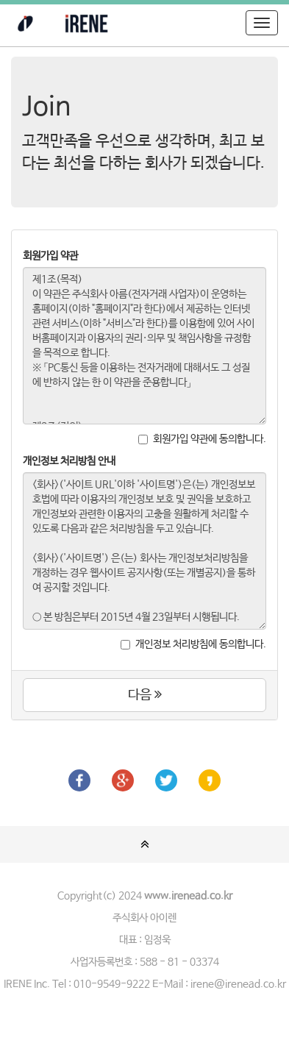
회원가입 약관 (50, 256)
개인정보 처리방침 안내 (69, 461)
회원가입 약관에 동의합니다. (202, 439)
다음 (145, 695)
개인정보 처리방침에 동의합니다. (193, 644)
